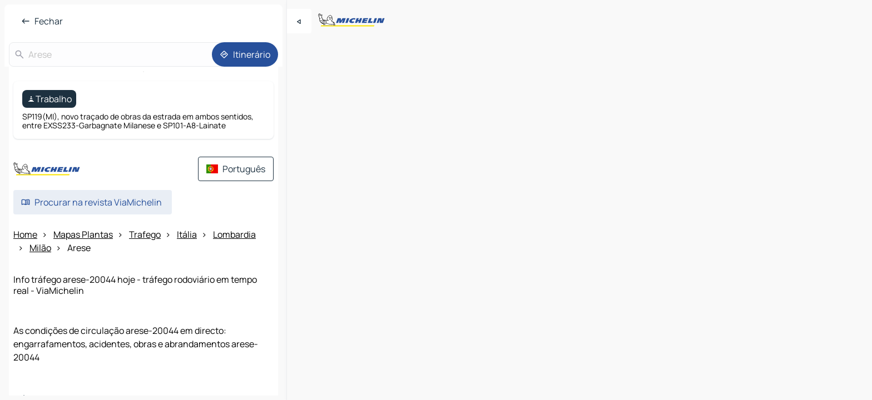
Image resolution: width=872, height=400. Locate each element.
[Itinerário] (245, 54)
